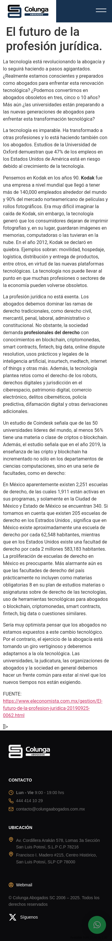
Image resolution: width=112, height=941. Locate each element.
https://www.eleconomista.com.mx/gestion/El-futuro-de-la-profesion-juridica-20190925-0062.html (52, 708)
